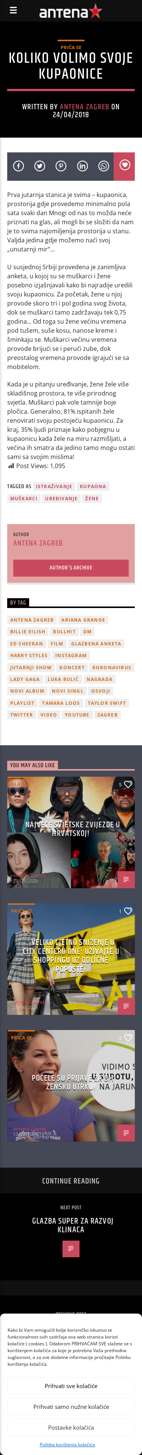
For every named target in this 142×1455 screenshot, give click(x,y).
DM (87, 631)
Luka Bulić (63, 679)
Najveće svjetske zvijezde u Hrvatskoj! (72, 829)
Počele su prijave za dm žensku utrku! (73, 1083)
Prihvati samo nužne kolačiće (71, 1406)
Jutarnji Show (31, 667)
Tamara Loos (61, 703)
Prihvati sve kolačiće (71, 1386)
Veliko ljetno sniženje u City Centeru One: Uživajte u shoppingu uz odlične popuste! (71, 956)
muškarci (24, 498)
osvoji (100, 691)
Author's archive (71, 567)
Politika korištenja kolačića (67, 1444)
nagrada (99, 679)
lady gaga (25, 679)
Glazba (20, 784)
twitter (21, 715)
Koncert (71, 667)
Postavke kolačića (71, 1427)
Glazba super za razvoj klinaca (73, 1226)
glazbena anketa (96, 644)
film (57, 644)
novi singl (68, 691)
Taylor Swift (107, 703)
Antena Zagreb (85, 107)
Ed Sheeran (26, 644)
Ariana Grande (83, 620)
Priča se (71, 47)
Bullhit (64, 631)
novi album (27, 691)
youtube (77, 715)
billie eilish (28, 631)
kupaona (93, 486)
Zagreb (107, 715)
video (49, 715)
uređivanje (61, 498)
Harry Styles (29, 655)
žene (92, 498)
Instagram (71, 655)
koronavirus (111, 667)
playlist (22, 703)
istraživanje (54, 486)
